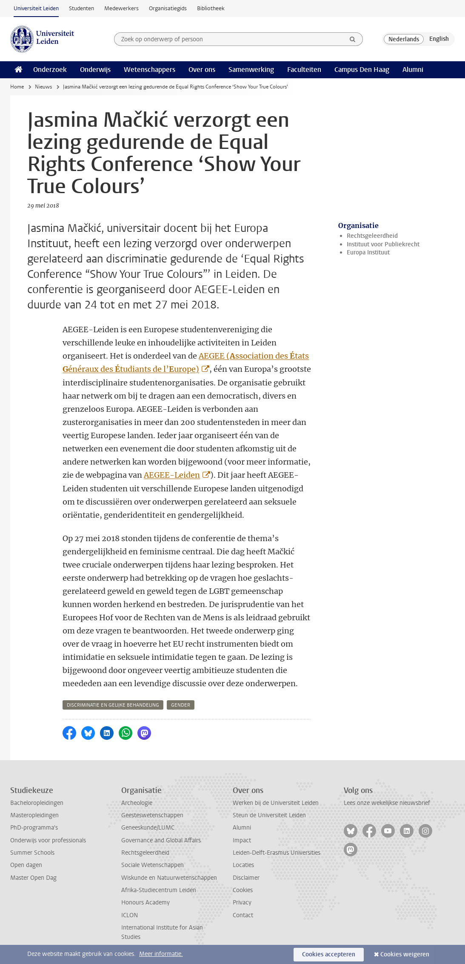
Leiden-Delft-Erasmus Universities (276, 853)
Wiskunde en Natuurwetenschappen (169, 878)
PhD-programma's (34, 828)
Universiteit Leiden (36, 8)
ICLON (129, 915)
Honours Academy (145, 902)
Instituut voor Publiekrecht (383, 244)
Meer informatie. (161, 954)
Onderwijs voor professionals (48, 840)
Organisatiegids (168, 8)
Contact (243, 915)
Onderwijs (95, 69)
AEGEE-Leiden (172, 475)
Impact (242, 840)
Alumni (412, 69)
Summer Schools (32, 853)
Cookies (243, 890)
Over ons (201, 69)
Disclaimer (246, 878)
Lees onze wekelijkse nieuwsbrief (387, 803)
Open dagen (26, 865)
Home (17, 86)
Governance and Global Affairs (161, 840)
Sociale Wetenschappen (152, 865)
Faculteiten (304, 69)
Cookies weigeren (404, 954)
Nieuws (43, 86)
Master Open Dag (33, 878)
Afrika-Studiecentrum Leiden (158, 890)
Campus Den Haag (361, 69)
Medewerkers (121, 8)
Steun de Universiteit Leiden (269, 815)
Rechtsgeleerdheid (372, 236)
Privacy (242, 902)
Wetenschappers (149, 69)
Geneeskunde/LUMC (147, 828)
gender (180, 705)
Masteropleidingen (34, 815)
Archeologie (136, 803)
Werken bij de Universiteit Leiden (276, 803)
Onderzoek (50, 69)
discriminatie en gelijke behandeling (113, 705)
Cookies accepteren (328, 954)
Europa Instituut (368, 252)
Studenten (81, 8)
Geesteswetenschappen (152, 815)
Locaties (243, 865)
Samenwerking (251, 69)
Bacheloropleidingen (36, 803)
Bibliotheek (211, 8)
